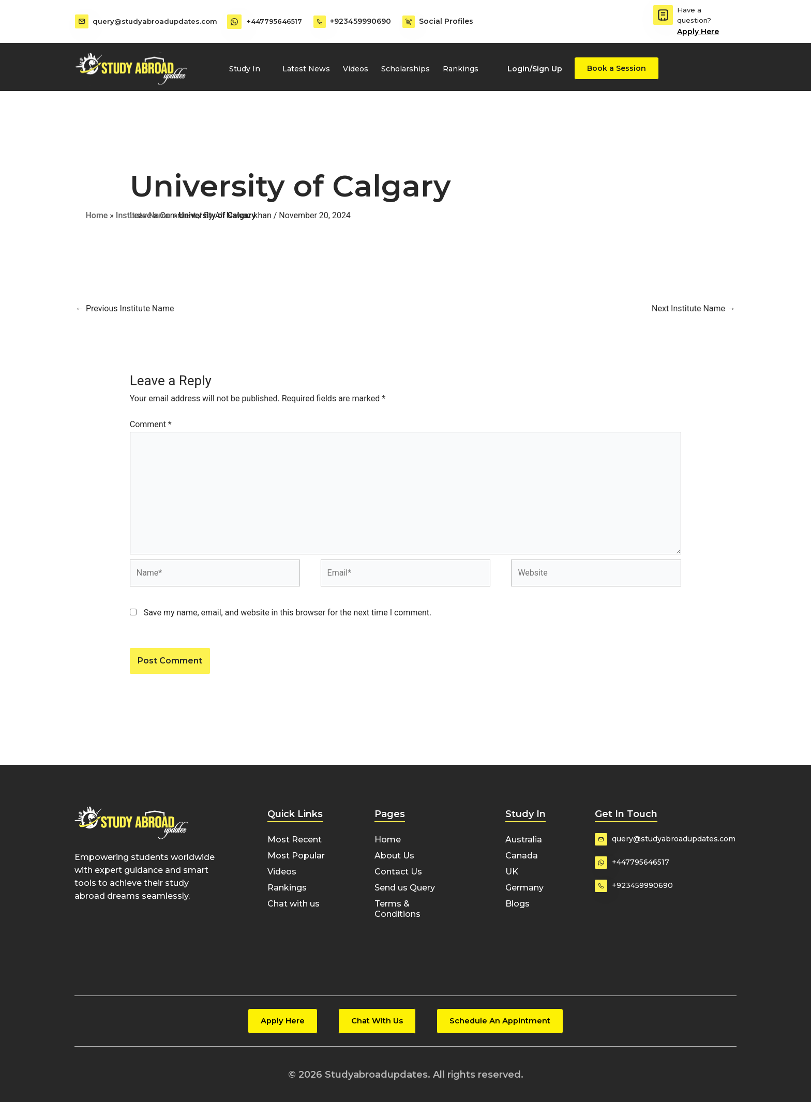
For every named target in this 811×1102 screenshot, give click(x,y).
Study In (249, 68)
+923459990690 (360, 21)
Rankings (460, 68)
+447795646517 (275, 21)
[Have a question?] (663, 15)
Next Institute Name (693, 308)
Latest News (306, 68)
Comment (151, 424)
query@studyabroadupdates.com (156, 21)
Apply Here (698, 31)
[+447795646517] (234, 22)
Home (97, 215)
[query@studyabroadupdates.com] (81, 22)
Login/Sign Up (534, 68)
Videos (355, 68)
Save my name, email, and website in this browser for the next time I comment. (288, 612)
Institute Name (143, 215)
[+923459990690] (320, 22)
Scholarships (405, 68)
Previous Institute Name (125, 308)
